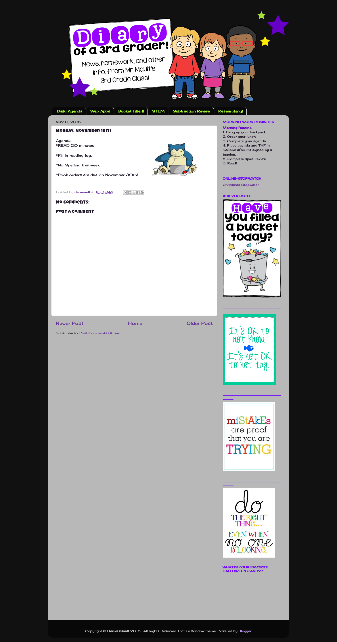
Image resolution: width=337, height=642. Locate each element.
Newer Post (69, 323)
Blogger (245, 631)
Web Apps (100, 111)
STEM (158, 111)
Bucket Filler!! (131, 111)
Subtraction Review (191, 111)
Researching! (230, 111)
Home (135, 323)
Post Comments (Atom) (99, 333)
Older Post (200, 323)
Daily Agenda (69, 111)
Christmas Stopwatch (241, 185)
